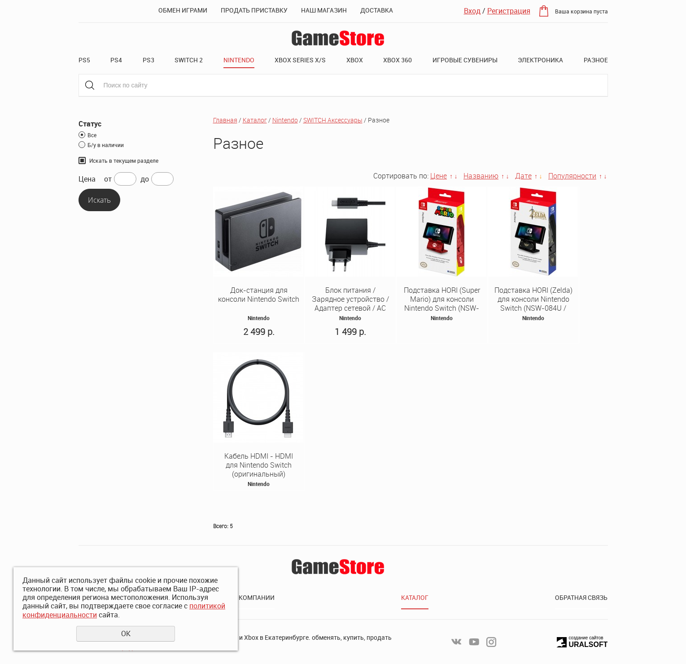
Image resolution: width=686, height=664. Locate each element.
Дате (523, 176)
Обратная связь (581, 597)
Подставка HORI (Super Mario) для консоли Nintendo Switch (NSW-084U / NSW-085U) (442, 303)
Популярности (572, 176)
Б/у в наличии (105, 145)
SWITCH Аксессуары (333, 120)
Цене (438, 176)
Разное (596, 60)
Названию (480, 176)
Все (91, 135)
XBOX (354, 60)
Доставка (376, 10)
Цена (87, 179)
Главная (225, 120)
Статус (90, 124)
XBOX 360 (397, 60)
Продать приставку (254, 10)
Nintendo (238, 60)
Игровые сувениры (465, 60)
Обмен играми (182, 10)
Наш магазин (324, 10)
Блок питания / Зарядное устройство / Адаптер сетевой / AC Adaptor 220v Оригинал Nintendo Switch (350, 308)
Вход (472, 11)
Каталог (255, 120)
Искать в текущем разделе (123, 160)
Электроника (540, 60)
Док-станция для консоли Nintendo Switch (258, 295)
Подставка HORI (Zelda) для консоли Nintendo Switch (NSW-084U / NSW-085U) (533, 303)
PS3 (148, 60)
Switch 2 (189, 60)
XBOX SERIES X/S (300, 60)
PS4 (116, 60)
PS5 (84, 60)
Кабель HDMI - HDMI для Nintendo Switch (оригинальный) (258, 464)
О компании (254, 597)
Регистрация (508, 11)
